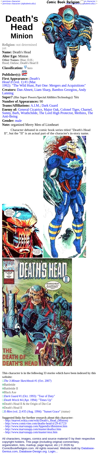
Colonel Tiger (69, 109)
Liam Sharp (42, 89)
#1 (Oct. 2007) (27, 380)
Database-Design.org (33, 451)
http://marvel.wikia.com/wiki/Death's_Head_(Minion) (36, 420)
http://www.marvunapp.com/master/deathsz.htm (33, 429)
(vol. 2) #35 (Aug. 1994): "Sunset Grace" (32, 411)
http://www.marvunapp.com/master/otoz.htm (31, 432)
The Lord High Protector (56, 113)
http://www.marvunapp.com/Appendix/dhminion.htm (36, 426)
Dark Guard (50, 105)
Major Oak (51, 109)
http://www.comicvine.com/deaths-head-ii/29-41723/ (36, 423)
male (18, 120)
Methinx (80, 113)
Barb (15, 113)
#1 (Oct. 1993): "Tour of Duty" (29, 396)
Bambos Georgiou (64, 89)
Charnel (86, 109)
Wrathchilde (29, 113)
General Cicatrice (30, 109)
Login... (53, 451)
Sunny (6, 113)
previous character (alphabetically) (19, 3)
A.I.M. (35, 105)
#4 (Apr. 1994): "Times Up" (28, 400)
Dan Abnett (24, 89)
